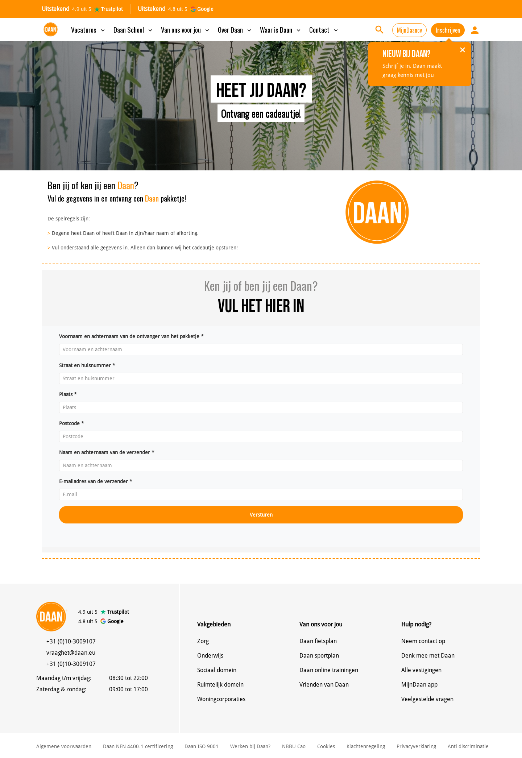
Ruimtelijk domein (220, 684)
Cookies (326, 746)
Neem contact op (423, 641)
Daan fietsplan (318, 641)
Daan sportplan (319, 655)
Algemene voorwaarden (63, 746)
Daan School (133, 29)
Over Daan (235, 29)
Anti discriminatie (468, 746)
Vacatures (88, 29)
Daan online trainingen (328, 670)
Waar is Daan (281, 29)
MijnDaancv (409, 30)
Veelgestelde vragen (427, 699)
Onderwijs (210, 655)
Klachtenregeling (366, 746)
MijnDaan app (419, 684)
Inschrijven (448, 30)
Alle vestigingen (421, 670)
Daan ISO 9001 (202, 746)
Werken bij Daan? (250, 746)
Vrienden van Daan (324, 684)
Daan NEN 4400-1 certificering (138, 746)
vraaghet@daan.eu (70, 652)
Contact (324, 29)
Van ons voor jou (186, 29)
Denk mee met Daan (428, 655)
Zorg (203, 641)
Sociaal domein (216, 670)
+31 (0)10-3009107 (71, 641)
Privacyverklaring (416, 746)
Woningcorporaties (221, 699)
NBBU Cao (294, 746)
